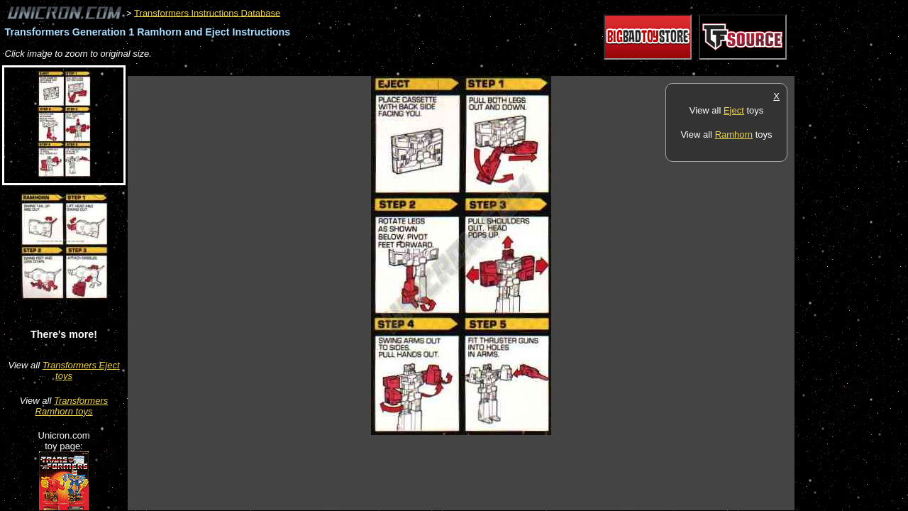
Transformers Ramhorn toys (72, 406)
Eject (734, 110)
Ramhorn (734, 134)
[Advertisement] (386, 68)
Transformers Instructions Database (207, 12)
